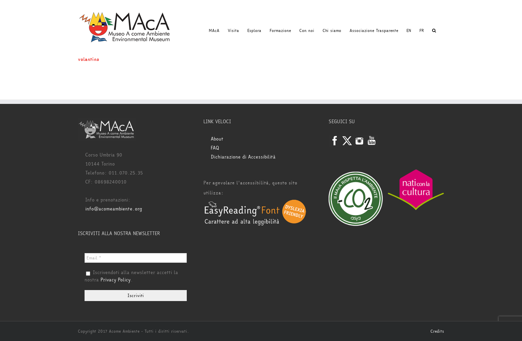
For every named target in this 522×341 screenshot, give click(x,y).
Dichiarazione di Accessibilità (243, 157)
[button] (434, 31)
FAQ (215, 148)
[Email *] (136, 258)
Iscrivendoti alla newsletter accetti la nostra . (131, 276)
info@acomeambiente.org (113, 208)
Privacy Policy (115, 279)
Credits (437, 331)
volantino (88, 59)
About (217, 139)
